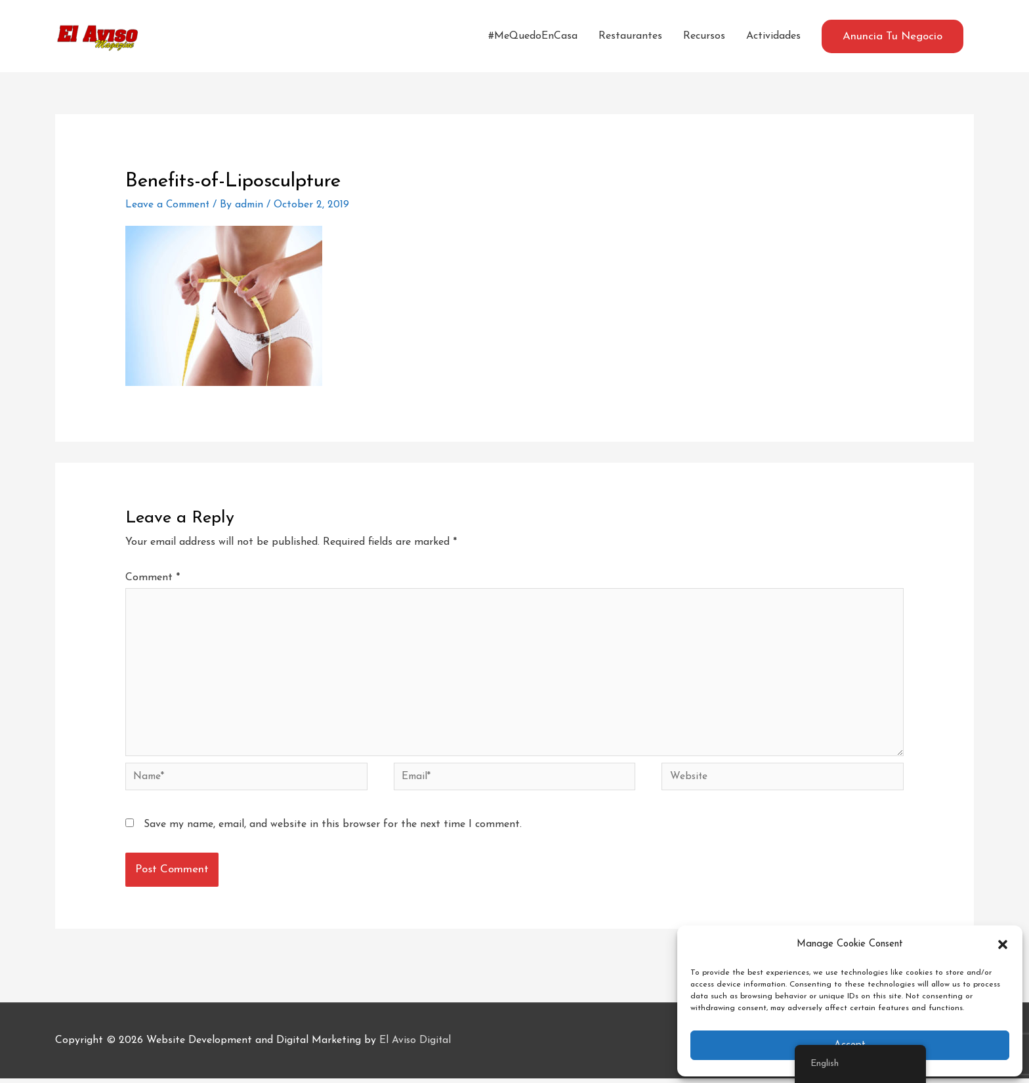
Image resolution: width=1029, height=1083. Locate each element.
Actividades (773, 36)
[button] (1002, 944)
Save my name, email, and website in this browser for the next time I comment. (333, 829)
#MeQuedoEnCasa (533, 36)
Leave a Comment (169, 205)
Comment (152, 577)
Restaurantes (630, 36)
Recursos (704, 36)
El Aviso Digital (415, 1045)
